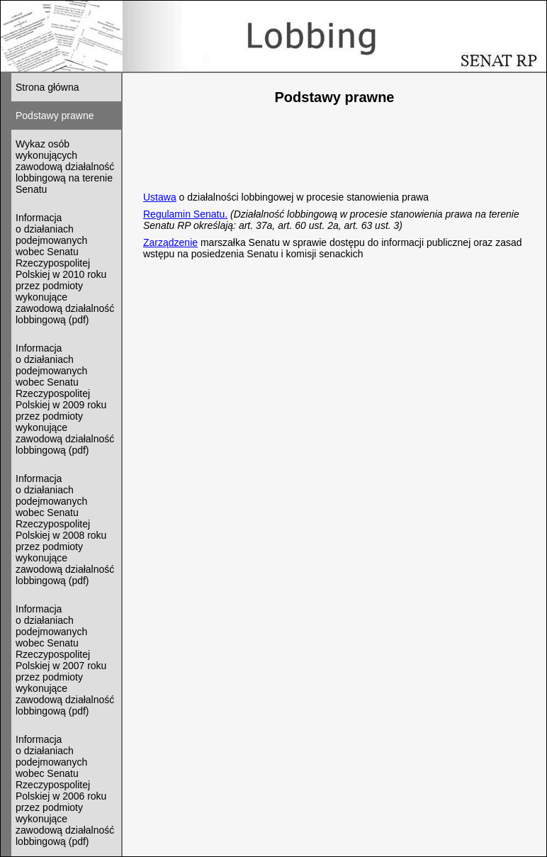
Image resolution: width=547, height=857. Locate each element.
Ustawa (159, 197)
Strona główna (47, 87)
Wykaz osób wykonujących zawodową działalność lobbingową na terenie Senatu (65, 166)
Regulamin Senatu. (185, 214)
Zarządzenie (170, 242)
